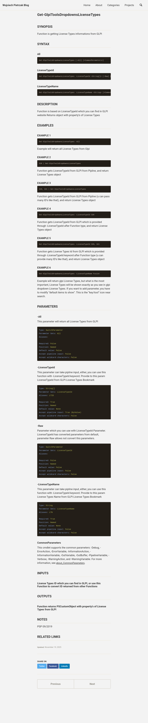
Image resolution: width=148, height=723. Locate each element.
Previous (56, 692)
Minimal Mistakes (46, 717)
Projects (129, 5)
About (98, 5)
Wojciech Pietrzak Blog (16, 5)
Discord (35, 712)
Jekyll (35, 717)
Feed (44, 712)
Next (92, 692)
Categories (113, 5)
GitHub (25, 712)
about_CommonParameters (71, 571)
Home (86, 5)
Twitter (16, 712)
